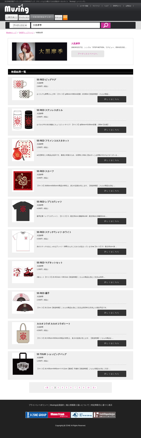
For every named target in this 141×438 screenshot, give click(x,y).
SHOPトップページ (26, 33)
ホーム (11, 17)
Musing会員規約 (57, 405)
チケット (70, 17)
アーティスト (28, 17)
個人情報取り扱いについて (77, 405)
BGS (84, 17)
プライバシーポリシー (38, 405)
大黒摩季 (75, 43)
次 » (94, 387)
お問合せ (128, 6)
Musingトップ (11, 33)
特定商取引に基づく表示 (101, 405)
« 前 (46, 387)
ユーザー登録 (84, 6)
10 (88, 387)
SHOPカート (117, 6)
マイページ (96, 6)
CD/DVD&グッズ (50, 17)
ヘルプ (106, 6)
